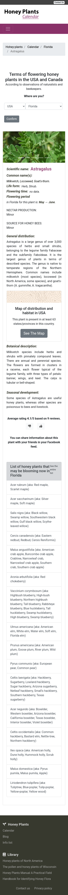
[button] (7, 147)
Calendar (8, 830)
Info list (7, 842)
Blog (6, 836)
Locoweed (26, 181)
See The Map (34, 333)
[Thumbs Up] (41, 426)
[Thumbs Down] (29, 426)
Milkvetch (12, 181)
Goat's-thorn (41, 181)
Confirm (12, 119)
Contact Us (59, 2)
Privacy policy (43, 888)
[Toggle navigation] (8, 28)
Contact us (23, 888)
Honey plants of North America (23, 861)
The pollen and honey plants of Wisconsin (29, 867)
